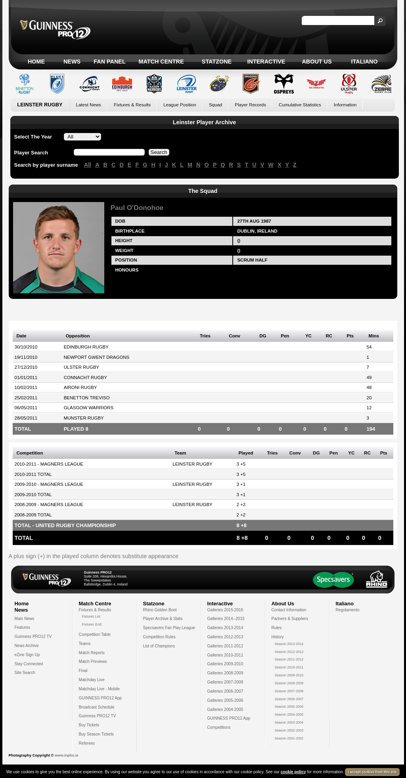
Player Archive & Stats (163, 618)
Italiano (364, 61)
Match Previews (93, 661)
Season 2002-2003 (289, 730)
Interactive (266, 61)
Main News (24, 618)
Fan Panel (109, 61)
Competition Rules (159, 637)
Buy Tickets (89, 725)
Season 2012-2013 (289, 652)
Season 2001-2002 (289, 738)
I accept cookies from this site (372, 772)
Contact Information (289, 610)
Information (345, 104)
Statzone (217, 61)
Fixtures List (91, 616)
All (87, 165)
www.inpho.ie (67, 755)
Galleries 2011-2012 (225, 646)
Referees (87, 743)
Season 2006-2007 (289, 699)
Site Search (25, 672)
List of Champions (159, 646)
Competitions (219, 727)
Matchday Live (92, 680)
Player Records (250, 104)
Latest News (88, 104)
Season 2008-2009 (289, 683)
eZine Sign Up (27, 655)
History (278, 637)
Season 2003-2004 (289, 722)
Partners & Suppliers (290, 618)
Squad (215, 104)
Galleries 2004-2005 (225, 709)
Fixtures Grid (92, 624)
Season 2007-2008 (289, 691)
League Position (179, 104)
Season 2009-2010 (289, 675)
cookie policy (293, 772)
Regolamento (348, 610)
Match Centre (161, 61)
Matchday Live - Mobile (99, 689)
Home (36, 61)
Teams (85, 643)
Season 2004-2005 (289, 714)
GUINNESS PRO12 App (100, 698)
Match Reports (92, 653)
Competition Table (95, 634)
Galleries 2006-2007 (225, 691)
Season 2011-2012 (289, 659)
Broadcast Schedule (97, 707)
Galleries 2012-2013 (225, 637)
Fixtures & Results (132, 104)
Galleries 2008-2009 (225, 673)
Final (83, 670)
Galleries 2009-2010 (225, 664)
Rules (277, 628)
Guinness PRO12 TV (33, 636)
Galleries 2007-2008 (225, 682)
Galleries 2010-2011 (225, 655)
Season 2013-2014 (289, 644)
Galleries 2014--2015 (226, 618)
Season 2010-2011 (289, 667)
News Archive (27, 645)
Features (23, 627)
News (71, 61)
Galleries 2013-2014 (225, 628)
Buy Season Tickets (96, 734)
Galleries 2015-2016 (225, 610)
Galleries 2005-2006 (225, 700)
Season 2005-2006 (289, 707)
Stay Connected (29, 664)
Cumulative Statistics (300, 104)
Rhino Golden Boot (160, 610)
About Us (316, 61)
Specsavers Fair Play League (169, 628)
